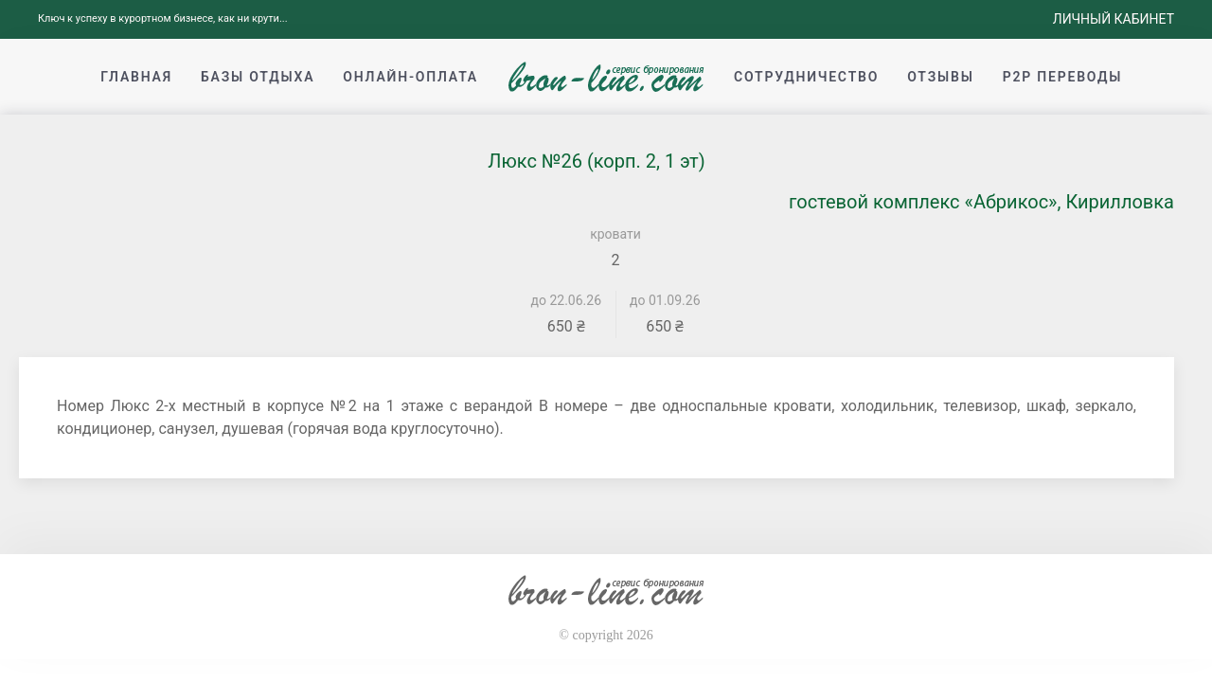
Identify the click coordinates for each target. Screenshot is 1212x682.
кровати (615, 234)
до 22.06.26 (566, 300)
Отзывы (940, 76)
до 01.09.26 (665, 300)
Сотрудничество (806, 76)
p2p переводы (1063, 76)
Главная (136, 76)
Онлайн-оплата (410, 76)
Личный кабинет (1113, 19)
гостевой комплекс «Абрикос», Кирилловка (981, 201)
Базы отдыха (257, 76)
